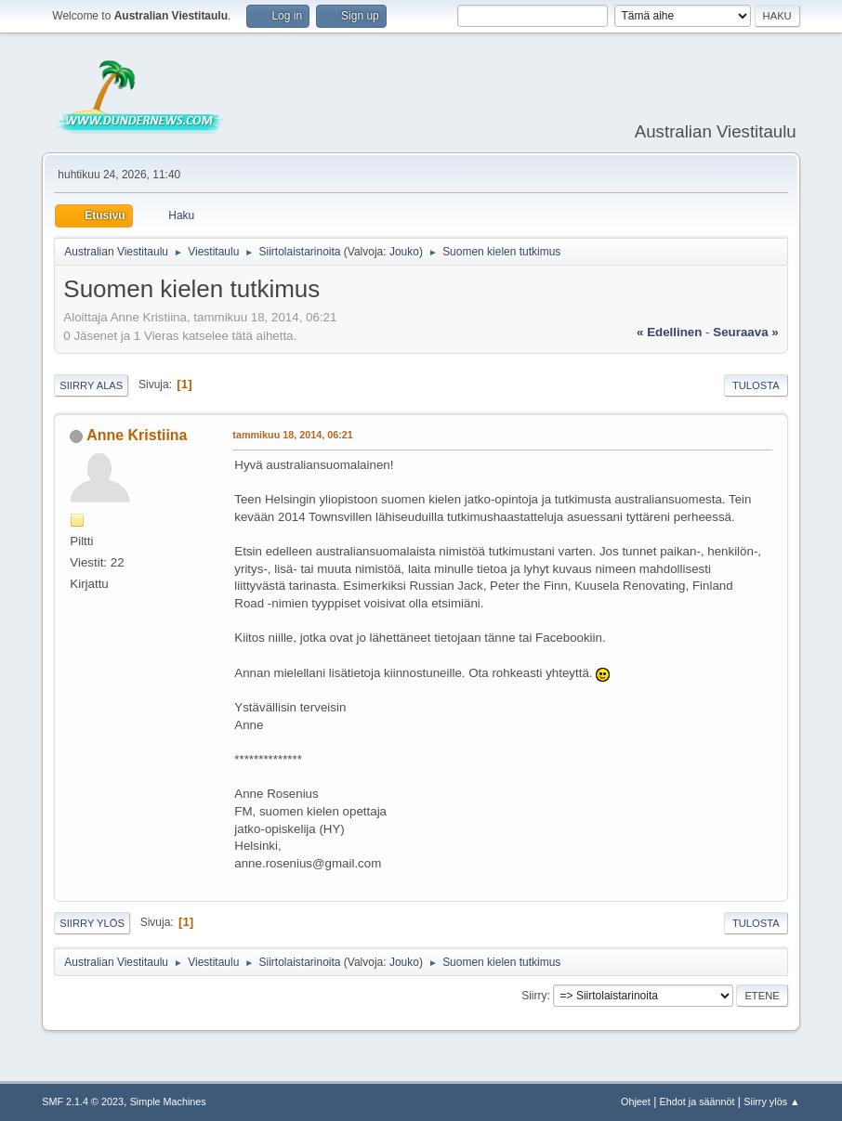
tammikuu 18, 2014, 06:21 (292, 434)
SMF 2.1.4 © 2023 (83, 1101)
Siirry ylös (92, 923)
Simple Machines (168, 1101)
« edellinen (669, 332)
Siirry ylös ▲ (771, 1101)
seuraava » (745, 332)
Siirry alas (91, 385)
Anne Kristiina (136, 435)
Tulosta (756, 385)
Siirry (533, 995)
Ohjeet (636, 1101)
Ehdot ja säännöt (697, 1101)
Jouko (404, 251)
